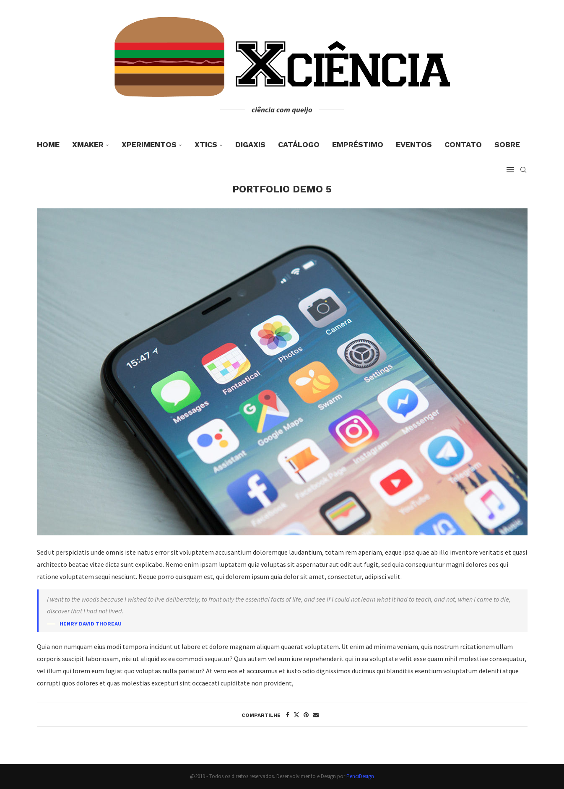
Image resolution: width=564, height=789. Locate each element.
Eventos (414, 144)
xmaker (88, 144)
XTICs (206, 144)
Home (48, 144)
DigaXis (250, 144)
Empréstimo (357, 144)
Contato (463, 144)
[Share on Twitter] (296, 715)
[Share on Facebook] (287, 715)
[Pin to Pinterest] (306, 715)
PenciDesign (360, 776)
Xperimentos (149, 144)
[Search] (523, 170)
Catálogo (299, 144)
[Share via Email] (316, 715)
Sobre (507, 144)
